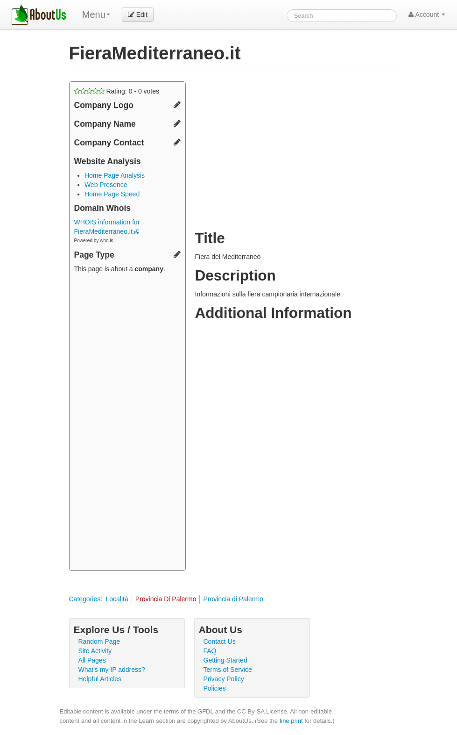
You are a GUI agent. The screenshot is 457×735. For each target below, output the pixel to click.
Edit (138, 14)
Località (116, 599)
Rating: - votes (117, 91)
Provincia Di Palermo (166, 599)
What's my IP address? (111, 669)
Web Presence (105, 184)
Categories (85, 599)
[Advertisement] (127, 423)
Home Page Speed (112, 194)
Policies (215, 688)
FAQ (210, 651)
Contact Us (220, 641)
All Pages (92, 660)
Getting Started (225, 660)
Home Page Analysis (114, 175)
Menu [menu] (96, 14)
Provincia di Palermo (233, 599)
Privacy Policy (224, 679)
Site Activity (95, 651)
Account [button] (426, 14)
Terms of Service (228, 669)
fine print (291, 720)
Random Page (99, 641)
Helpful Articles (100, 679)
